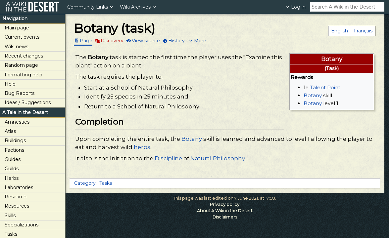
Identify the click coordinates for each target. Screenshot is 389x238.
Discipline (168, 158)
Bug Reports (19, 93)
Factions (14, 150)
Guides (13, 159)
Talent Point (325, 87)
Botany (313, 95)
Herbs (12, 178)
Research (15, 197)
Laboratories (19, 187)
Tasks (105, 183)
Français (363, 31)
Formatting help (23, 75)
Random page (21, 65)
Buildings (15, 140)
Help (10, 84)
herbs (142, 147)
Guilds (12, 169)
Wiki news (16, 47)
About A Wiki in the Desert (225, 210)
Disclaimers (225, 217)
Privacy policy (224, 204)
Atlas (10, 131)
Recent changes (24, 56)
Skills (10, 215)
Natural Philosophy (217, 158)
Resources (17, 206)
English (339, 31)
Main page (17, 28)
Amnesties (17, 122)
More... (201, 41)
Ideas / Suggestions (28, 102)
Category (85, 183)
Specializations (21, 225)
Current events (22, 37)
